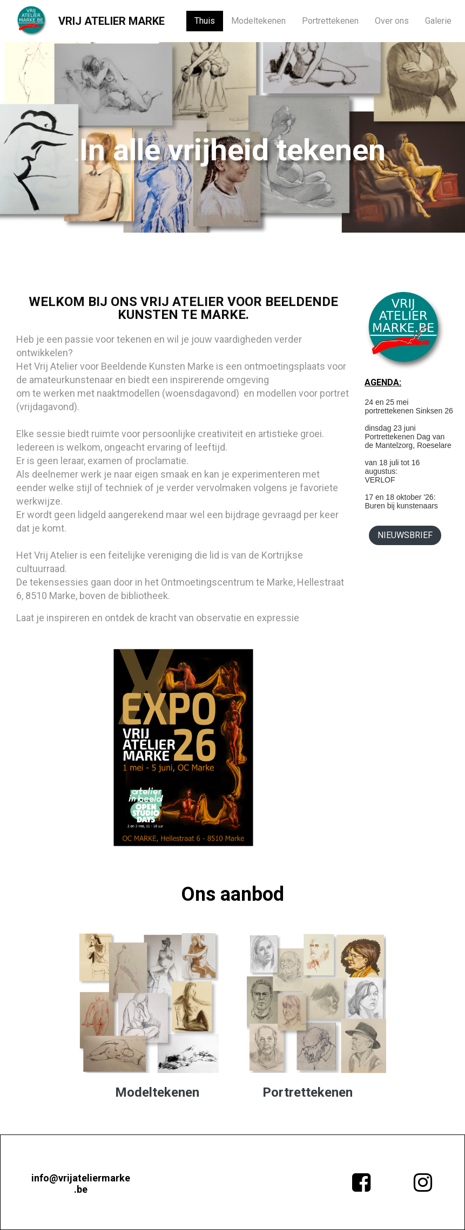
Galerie (438, 21)
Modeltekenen (258, 21)
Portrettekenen (330, 21)
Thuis (204, 21)
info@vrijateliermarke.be (80, 1183)
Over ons (392, 21)
